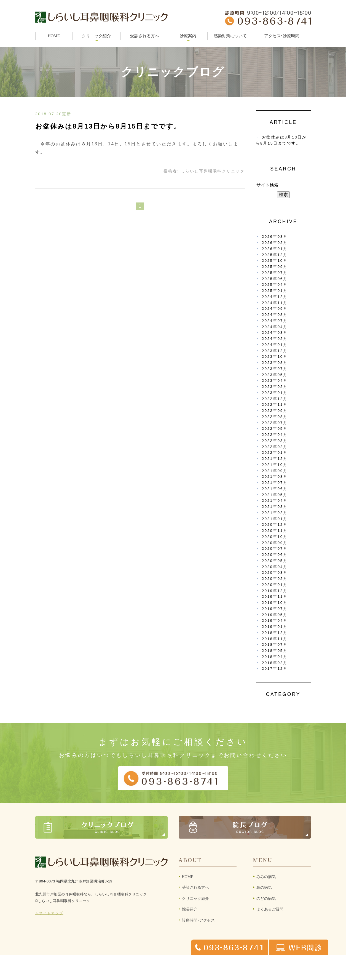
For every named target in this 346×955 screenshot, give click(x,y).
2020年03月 (275, 572)
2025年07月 (275, 273)
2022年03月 (275, 441)
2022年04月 (275, 435)
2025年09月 (275, 267)
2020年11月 (275, 531)
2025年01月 (275, 291)
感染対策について (230, 36)
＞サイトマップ (49, 913)
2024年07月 (275, 321)
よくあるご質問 (269, 909)
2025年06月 (275, 279)
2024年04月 (275, 327)
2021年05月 (275, 495)
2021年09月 (275, 471)
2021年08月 (275, 476)
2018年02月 (275, 663)
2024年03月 (275, 332)
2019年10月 (275, 603)
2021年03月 (275, 507)
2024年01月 (275, 345)
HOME (54, 36)
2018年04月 (275, 657)
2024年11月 (275, 303)
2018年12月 (275, 633)
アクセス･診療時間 (281, 36)
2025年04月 (275, 284)
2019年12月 (275, 591)
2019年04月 (275, 620)
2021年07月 (275, 483)
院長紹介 (189, 909)
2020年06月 (275, 555)
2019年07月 (275, 609)
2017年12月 (275, 668)
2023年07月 (275, 369)
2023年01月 (275, 393)
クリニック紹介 (195, 899)
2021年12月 (275, 459)
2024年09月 (275, 308)
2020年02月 (275, 579)
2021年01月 (275, 519)
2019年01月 (275, 627)
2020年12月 (275, 524)
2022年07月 (275, 423)
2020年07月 (275, 548)
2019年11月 (275, 596)
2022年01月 (275, 452)
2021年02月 (275, 513)
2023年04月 (275, 380)
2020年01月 (275, 585)
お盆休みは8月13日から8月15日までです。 (108, 126)
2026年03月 (275, 236)
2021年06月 (275, 489)
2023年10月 (275, 356)
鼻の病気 (264, 887)
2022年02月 (275, 447)
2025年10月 (275, 260)
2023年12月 (275, 351)
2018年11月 (275, 639)
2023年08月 (275, 363)
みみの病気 (266, 877)
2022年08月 (275, 417)
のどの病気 (266, 899)
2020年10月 (275, 537)
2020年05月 (275, 561)
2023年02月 (275, 387)
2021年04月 (275, 500)
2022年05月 (275, 428)
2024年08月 (275, 315)
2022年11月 (275, 404)
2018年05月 (275, 651)
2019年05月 (275, 615)
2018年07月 (275, 644)
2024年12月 (275, 297)
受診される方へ (144, 36)
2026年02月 (275, 243)
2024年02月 (275, 339)
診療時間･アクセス (198, 920)
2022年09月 (275, 411)
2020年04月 (275, 567)
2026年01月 (275, 249)
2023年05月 (275, 375)
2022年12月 (275, 399)
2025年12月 (275, 255)
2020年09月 (275, 543)
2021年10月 (275, 465)
